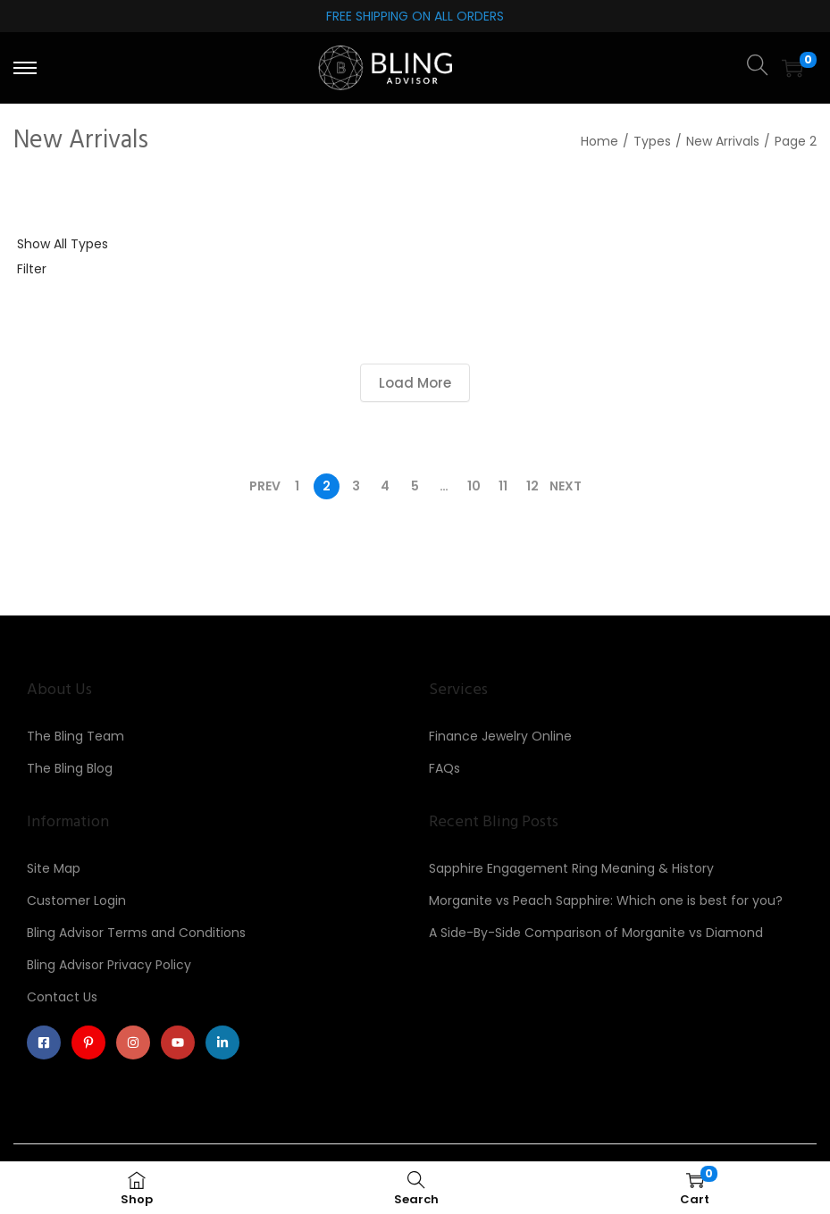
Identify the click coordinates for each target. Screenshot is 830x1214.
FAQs (444, 768)
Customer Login (76, 900)
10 (474, 486)
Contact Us (62, 997)
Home (599, 141)
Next (565, 486)
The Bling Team (75, 736)
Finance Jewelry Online (500, 736)
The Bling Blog (70, 768)
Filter (31, 269)
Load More (415, 382)
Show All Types (62, 244)
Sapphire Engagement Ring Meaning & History (571, 868)
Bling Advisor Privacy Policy (109, 965)
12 (532, 486)
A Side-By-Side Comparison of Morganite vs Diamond (596, 933)
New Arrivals (722, 141)
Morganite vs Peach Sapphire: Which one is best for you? (606, 900)
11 (503, 486)
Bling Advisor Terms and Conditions (136, 933)
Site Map (53, 868)
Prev (265, 486)
